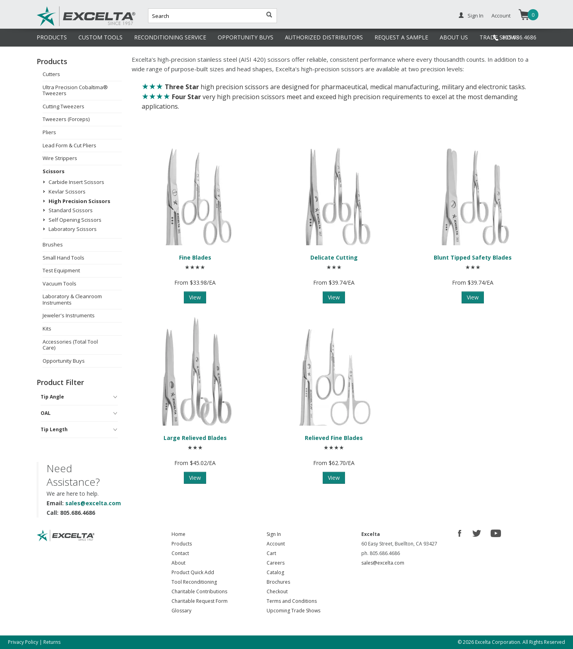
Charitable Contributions (199, 591)
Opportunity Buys (64, 360)
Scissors (53, 171)
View (195, 297)
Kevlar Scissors (67, 191)
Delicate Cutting (334, 257)
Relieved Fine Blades (334, 438)
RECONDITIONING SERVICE (170, 37)
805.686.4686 (519, 37)
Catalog (275, 572)
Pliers (49, 132)
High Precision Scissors (79, 201)
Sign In (475, 15)
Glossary (181, 610)
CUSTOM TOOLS (100, 37)
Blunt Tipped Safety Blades (473, 257)
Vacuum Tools (59, 283)
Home (178, 534)
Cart (271, 553)
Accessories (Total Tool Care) (70, 345)
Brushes (53, 244)
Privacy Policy (23, 642)
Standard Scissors (71, 210)
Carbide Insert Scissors (76, 182)
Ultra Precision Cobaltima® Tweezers (75, 90)
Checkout (277, 591)
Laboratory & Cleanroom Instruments (72, 299)
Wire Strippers (60, 158)
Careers (276, 562)
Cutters (51, 74)
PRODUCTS (52, 37)
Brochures (278, 582)
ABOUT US (454, 37)
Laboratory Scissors (73, 229)
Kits (47, 328)
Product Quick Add (193, 572)
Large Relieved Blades (195, 438)
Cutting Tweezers (63, 106)
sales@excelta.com (93, 503)
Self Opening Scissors (75, 219)
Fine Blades (195, 257)
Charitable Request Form (200, 601)
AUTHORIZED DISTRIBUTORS (324, 37)
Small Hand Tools (63, 257)
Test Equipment (61, 270)
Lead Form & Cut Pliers (69, 145)
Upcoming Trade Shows (293, 610)
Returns (51, 642)
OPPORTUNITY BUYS (245, 37)
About (178, 562)
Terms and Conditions (292, 601)
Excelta (62, 25)
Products (182, 543)
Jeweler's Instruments (69, 315)
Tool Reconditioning (194, 582)
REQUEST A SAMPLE (401, 37)
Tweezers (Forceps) (66, 119)
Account (501, 15)
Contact (180, 553)
